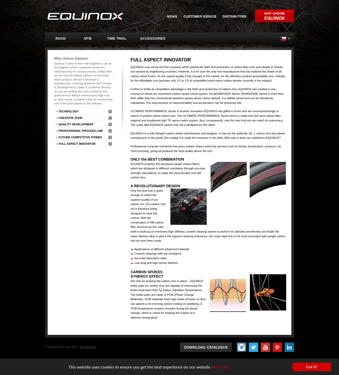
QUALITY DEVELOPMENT (74, 124)
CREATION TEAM (69, 117)
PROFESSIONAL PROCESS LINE (79, 130)
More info (220, 367)
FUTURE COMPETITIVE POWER (79, 137)
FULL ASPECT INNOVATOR (76, 143)
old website (87, 347)
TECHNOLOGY (67, 111)
